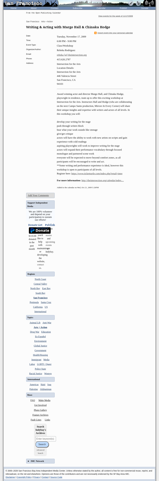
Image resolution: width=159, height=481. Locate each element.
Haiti (43, 384)
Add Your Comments (38, 195)
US (46, 307)
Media (46, 359)
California (38, 307)
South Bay (40, 293)
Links (47, 420)
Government (40, 350)
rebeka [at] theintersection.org (72, 55)
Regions (31, 274)
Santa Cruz (46, 302)
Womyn (48, 373)
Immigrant (36, 359)
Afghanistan (45, 389)
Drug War (34, 332)
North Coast (40, 279)
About (34, 8)
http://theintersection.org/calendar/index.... (103, 180)
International (40, 311)
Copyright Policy (24, 477)
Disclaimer (10, 477)
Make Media (44, 400)
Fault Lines (36, 420)
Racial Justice (35, 373)
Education (46, 332)
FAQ (32, 400)
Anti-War (47, 322)
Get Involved (40, 405)
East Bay (46, 288)
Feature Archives (40, 415)
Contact (54, 8)
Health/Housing (40, 355)
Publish (123, 8)
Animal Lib (35, 322)
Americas (34, 384)
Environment (40, 341)
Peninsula (34, 302)
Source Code (56, 477)
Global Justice (40, 346)
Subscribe (77, 8)
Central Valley (40, 284)
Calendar (101, 8)
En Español (40, 336)
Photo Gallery (40, 410)
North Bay (35, 288)
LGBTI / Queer (44, 364)
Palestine (33, 389)
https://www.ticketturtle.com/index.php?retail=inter (96, 173)
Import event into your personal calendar (113, 33)
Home (14, 8)
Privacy (36, 477)
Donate (144, 8)
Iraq (49, 384)
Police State (40, 369)
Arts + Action (47, 21)
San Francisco (32, 21)
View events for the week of (115, 16)
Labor (32, 364)
